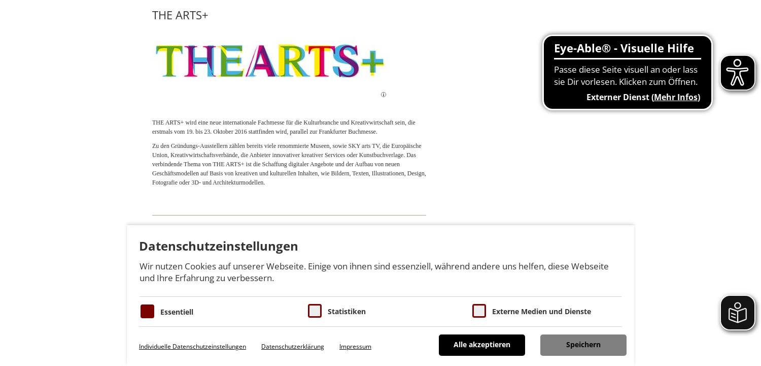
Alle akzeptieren (482, 344)
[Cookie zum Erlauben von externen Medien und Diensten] (479, 311)
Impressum (355, 346)
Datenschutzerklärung (292, 346)
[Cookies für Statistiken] (315, 311)
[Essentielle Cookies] (147, 311)
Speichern (583, 344)
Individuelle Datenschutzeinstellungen (192, 346)
